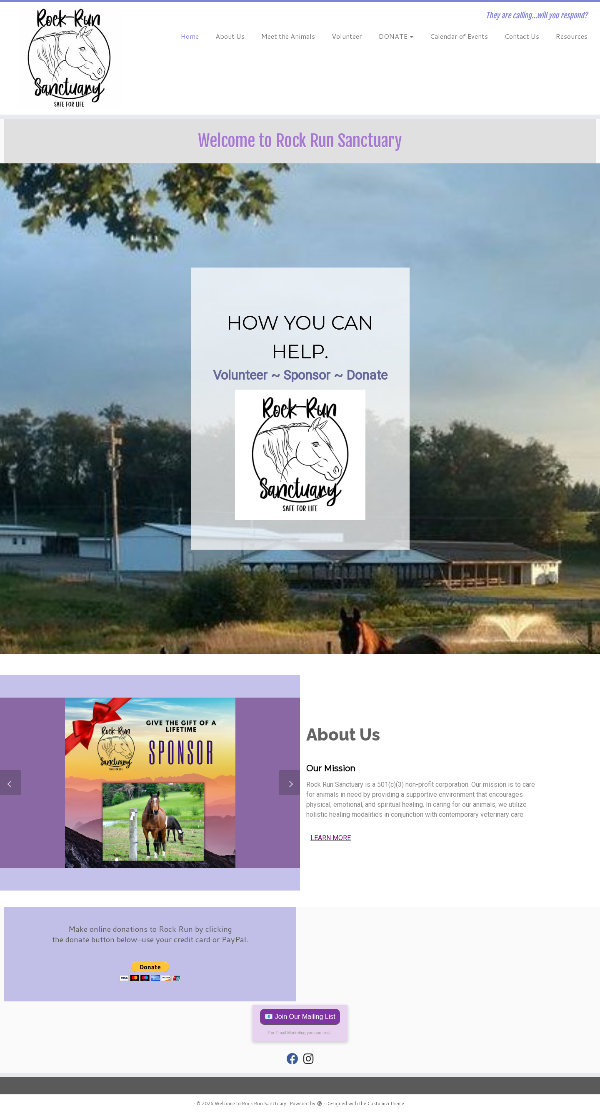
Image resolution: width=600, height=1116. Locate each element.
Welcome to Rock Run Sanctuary (250, 1103)
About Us (230, 36)
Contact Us (522, 36)
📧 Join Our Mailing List (300, 1016)
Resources (572, 36)
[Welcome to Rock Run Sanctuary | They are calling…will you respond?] (69, 58)
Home (190, 36)
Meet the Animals (288, 36)
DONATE (396, 36)
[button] (116, 859)
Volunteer (347, 36)
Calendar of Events (459, 36)
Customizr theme (386, 1103)
